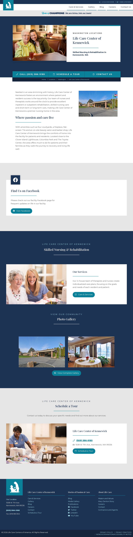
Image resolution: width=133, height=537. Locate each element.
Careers (112, 7)
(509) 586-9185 (84, 450)
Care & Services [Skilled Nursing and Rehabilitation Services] (84, 304)
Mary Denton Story (106, 501)
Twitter (72, 510)
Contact (31, 510)
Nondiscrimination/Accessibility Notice (113, 534)
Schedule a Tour (66, 74)
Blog (102, 7)
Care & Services (76, 7)
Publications (73, 504)
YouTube (73, 516)
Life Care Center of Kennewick (79, 79)
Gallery (91, 7)
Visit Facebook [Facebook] (21, 220)
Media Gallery (73, 501)
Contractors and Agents (108, 510)
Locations (52, 79)
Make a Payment (124, 2)
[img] (17, 74)
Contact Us (126, 7)
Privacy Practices (123, 532)
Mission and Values (106, 499)
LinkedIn (73, 513)
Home (44, 79)
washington (62, 79)
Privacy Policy (106, 532)
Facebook (73, 507)
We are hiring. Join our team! (66, 13)
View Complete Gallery (66, 382)
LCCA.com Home (106, 2)
